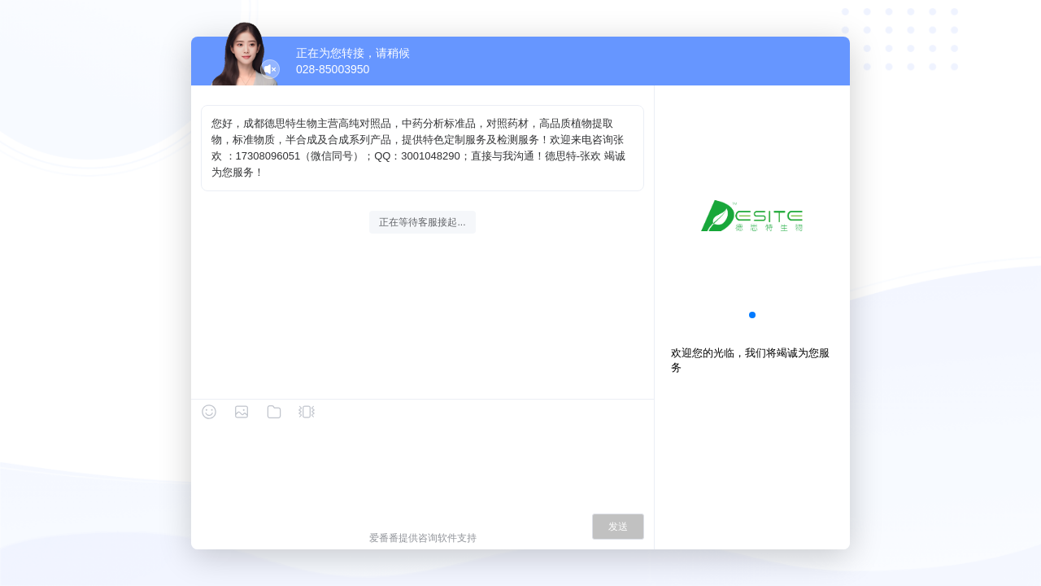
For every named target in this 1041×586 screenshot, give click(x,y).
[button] (752, 315)
